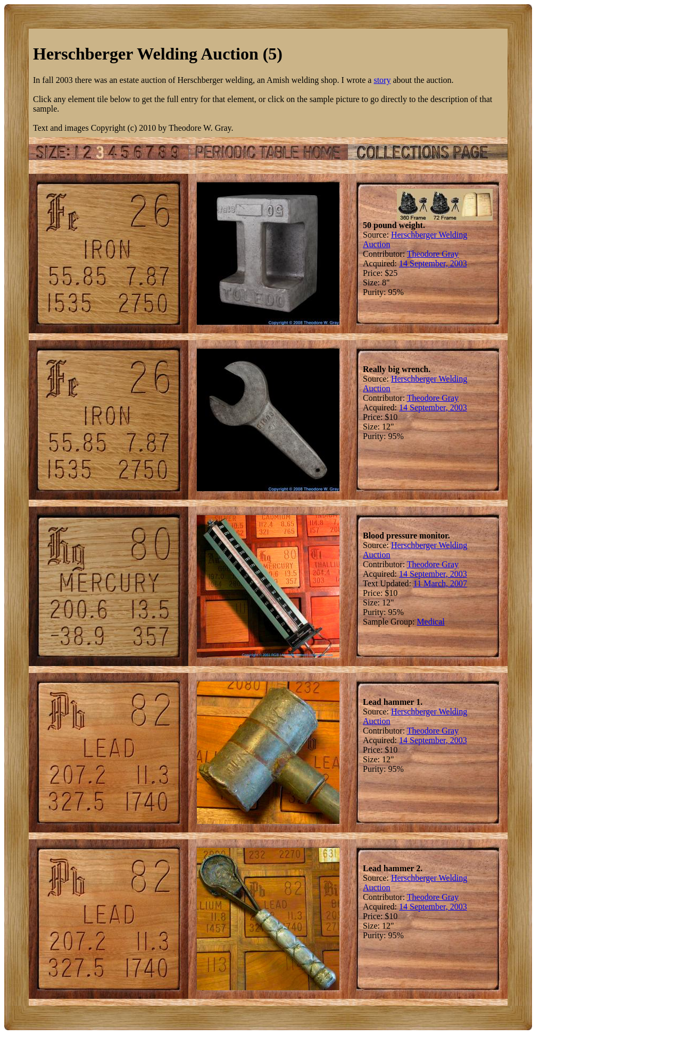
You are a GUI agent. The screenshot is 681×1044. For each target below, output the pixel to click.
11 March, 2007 (440, 583)
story (382, 80)
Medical (430, 621)
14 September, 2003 (433, 263)
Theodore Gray (433, 253)
